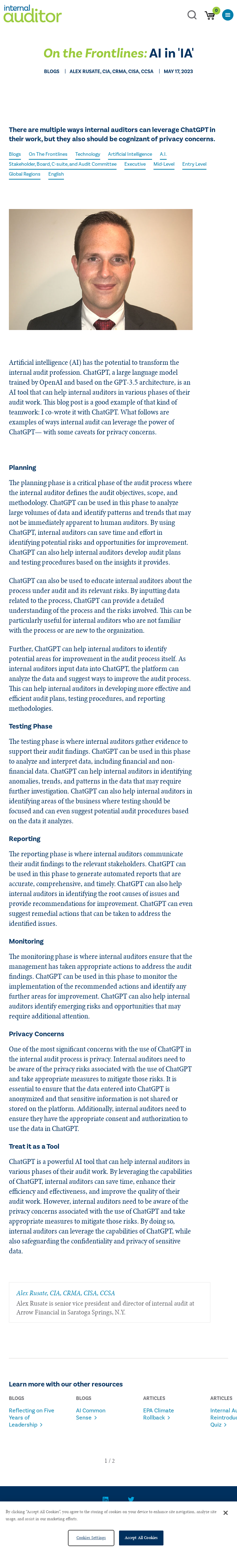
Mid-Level (163, 164)
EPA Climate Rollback (158, 1414)
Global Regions (25, 174)
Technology (87, 154)
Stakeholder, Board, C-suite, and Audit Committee (63, 164)
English (56, 174)
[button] (105, 1460)
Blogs (15, 154)
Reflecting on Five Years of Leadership (31, 1417)
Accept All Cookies (141, 1537)
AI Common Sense (91, 1414)
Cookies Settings (91, 1537)
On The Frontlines (48, 154)
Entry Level (194, 164)
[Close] (225, 1513)
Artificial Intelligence (130, 154)
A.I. (163, 154)
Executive (135, 164)
